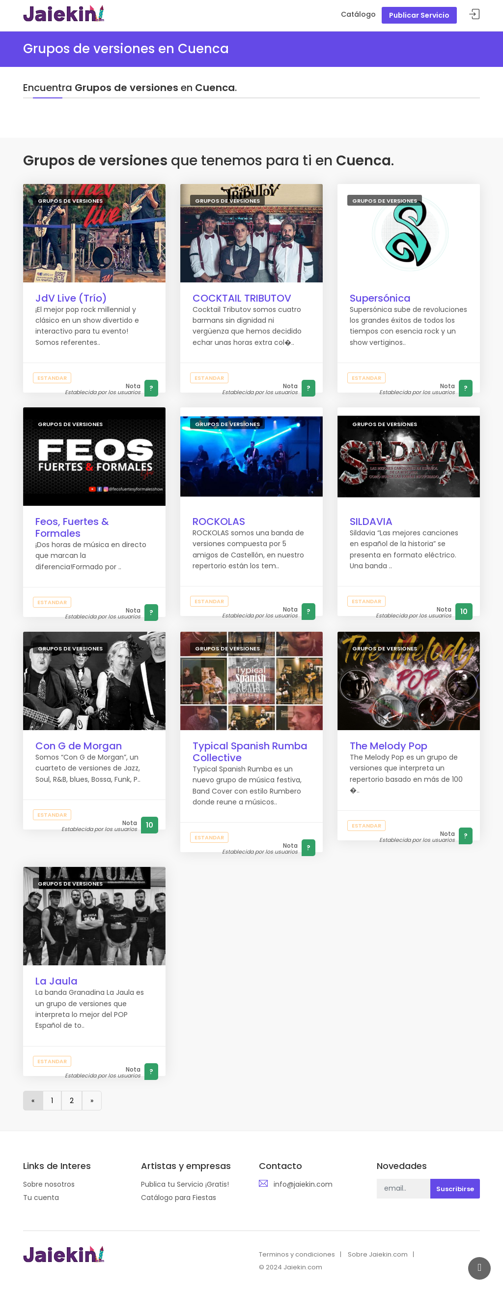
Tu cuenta (41, 1197)
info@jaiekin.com (303, 1184)
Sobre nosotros (49, 1184)
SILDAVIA (371, 521)
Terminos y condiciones (297, 1254)
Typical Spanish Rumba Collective (250, 752)
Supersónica (380, 298)
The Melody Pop (388, 746)
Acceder (474, 14)
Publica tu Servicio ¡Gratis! (185, 1184)
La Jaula (56, 981)
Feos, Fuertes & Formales (72, 527)
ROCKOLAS (219, 521)
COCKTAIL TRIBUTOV (242, 298)
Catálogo (358, 14)
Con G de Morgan (78, 746)
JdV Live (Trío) (71, 298)
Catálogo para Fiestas (178, 1197)
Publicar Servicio (419, 15)
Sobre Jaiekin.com (378, 1254)
